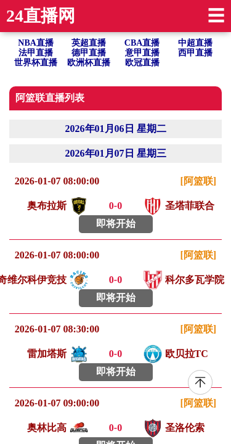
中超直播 (195, 42)
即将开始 (116, 223)
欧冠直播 (142, 62)
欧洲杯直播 (88, 62)
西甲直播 (195, 52)
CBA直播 (142, 42)
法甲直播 (35, 52)
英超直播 (88, 42)
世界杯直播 (35, 62)
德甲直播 (88, 52)
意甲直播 (142, 52)
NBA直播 (36, 42)
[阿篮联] (198, 181)
